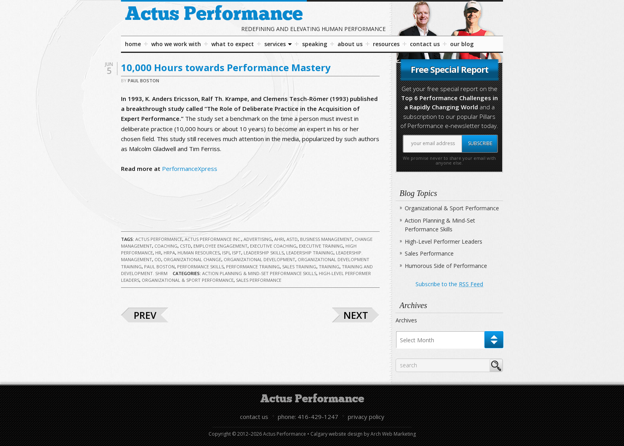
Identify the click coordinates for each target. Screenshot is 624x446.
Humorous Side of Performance (446, 266)
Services (278, 45)
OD (157, 259)
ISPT (236, 253)
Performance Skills (200, 267)
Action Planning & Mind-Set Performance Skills (259, 273)
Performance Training (253, 267)
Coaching (165, 246)
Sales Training (299, 267)
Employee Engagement (220, 246)
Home (133, 44)
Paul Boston (143, 80)
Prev (145, 315)
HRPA (169, 253)
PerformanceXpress (189, 169)
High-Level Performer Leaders (443, 241)
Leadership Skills (264, 253)
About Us (350, 44)
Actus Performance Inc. (213, 239)
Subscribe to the (449, 284)
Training (329, 267)
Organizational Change (192, 259)
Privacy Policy (366, 417)
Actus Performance (214, 14)
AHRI (279, 239)
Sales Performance (258, 280)
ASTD (292, 239)
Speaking (314, 44)
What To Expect (232, 44)
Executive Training (321, 246)
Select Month (417, 340)
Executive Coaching (273, 246)
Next (355, 315)
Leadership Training (309, 253)
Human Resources (198, 253)
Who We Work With (176, 44)
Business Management (326, 239)
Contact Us (425, 44)
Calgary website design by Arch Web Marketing (363, 433)
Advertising (258, 239)
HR (158, 253)
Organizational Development (259, 259)
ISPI (226, 253)
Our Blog (462, 44)
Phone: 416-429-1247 (308, 417)
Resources (386, 44)
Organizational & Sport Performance (188, 280)
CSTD (185, 246)
